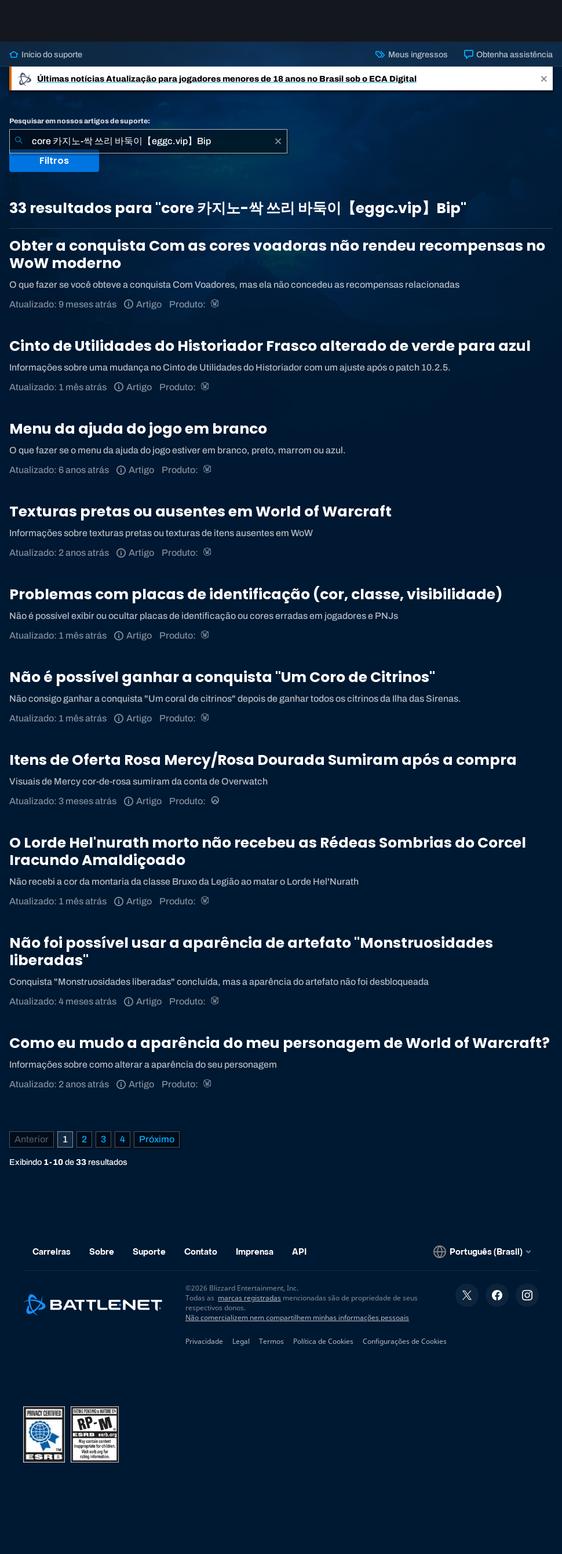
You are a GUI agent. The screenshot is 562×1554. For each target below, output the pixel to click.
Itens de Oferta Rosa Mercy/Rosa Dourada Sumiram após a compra (263, 760)
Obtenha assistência (508, 54)
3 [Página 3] (103, 1139)
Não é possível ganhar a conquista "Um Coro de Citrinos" (222, 677)
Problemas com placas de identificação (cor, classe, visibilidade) (256, 594)
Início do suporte (45, 54)
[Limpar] (278, 141)
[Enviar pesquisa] (18, 141)
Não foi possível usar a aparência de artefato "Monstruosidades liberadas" (251, 951)
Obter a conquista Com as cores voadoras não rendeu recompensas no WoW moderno (277, 254)
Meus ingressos (411, 54)
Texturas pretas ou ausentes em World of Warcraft (200, 511)
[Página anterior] (31, 1139)
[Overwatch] (215, 801)
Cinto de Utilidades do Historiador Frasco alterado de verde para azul (270, 346)
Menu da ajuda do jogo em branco (138, 429)
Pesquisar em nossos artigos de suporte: (79, 121)
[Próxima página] (157, 1139)
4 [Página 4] (122, 1139)
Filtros (54, 160)
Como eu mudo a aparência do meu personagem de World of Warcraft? (279, 1043)
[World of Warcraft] (215, 304)
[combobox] (148, 141)
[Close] (544, 78)
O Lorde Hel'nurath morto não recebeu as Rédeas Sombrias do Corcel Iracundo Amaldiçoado (267, 851)
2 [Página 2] (84, 1139)
